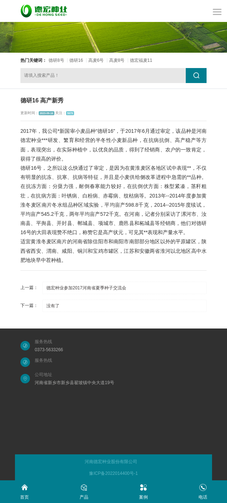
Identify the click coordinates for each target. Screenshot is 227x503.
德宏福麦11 (141, 60)
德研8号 (56, 60)
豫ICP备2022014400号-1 (113, 473)
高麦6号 (96, 60)
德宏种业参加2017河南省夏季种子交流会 (86, 287)
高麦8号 (117, 60)
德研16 (76, 60)
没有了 (52, 305)
